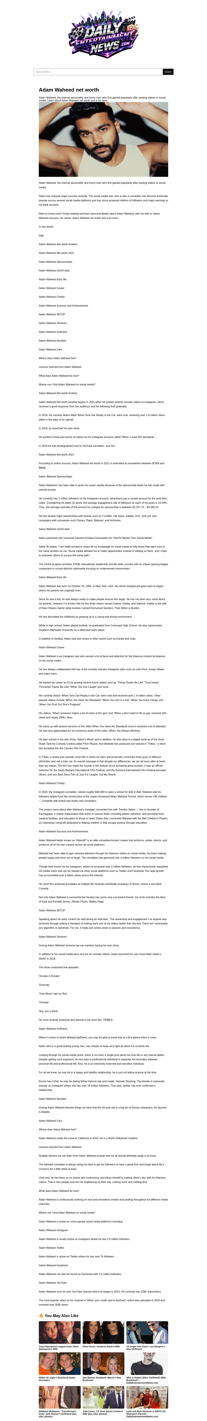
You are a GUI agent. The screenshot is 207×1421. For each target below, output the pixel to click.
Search (168, 72)
